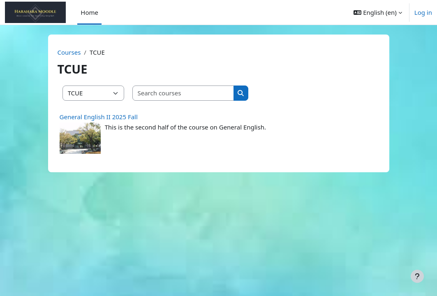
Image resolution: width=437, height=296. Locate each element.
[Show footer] (417, 276)
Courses (69, 52)
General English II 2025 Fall (99, 117)
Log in (423, 12)
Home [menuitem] (89, 12)
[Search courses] (183, 93)
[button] (377, 12)
